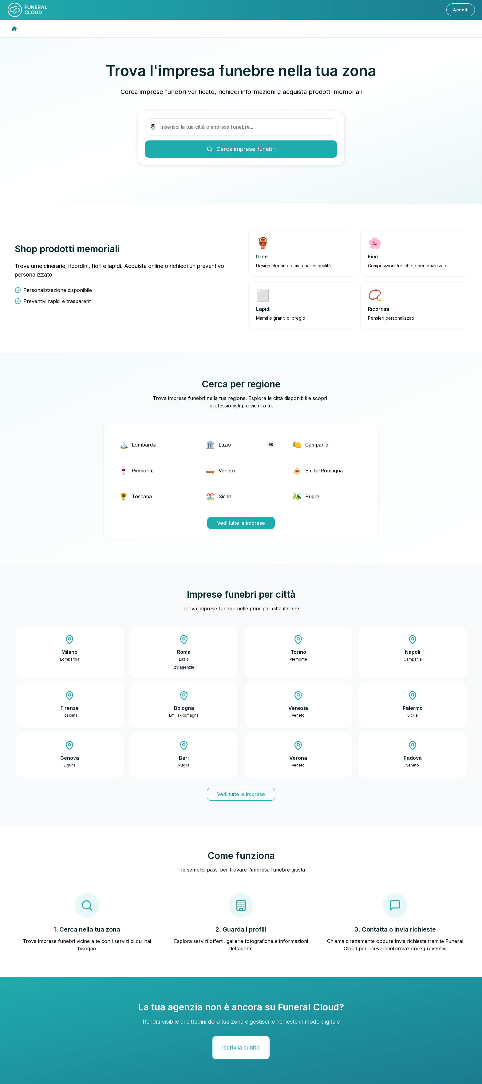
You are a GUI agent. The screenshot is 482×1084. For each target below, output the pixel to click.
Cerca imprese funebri (241, 149)
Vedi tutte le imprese (241, 523)
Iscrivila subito (241, 1047)
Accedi (460, 9)
